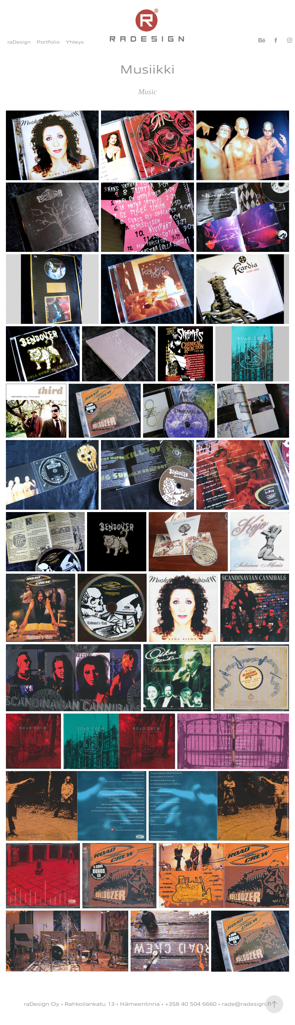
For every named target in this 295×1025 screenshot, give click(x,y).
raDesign (19, 42)
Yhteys (75, 42)
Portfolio (48, 42)
